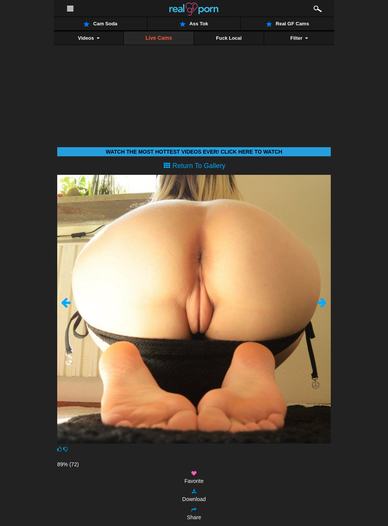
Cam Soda (100, 24)
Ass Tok (194, 24)
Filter (299, 38)
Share (194, 513)
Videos (88, 38)
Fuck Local (229, 38)
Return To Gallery (194, 166)
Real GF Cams (287, 24)
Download (194, 495)
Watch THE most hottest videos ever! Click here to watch (194, 152)
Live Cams (159, 38)
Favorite (194, 477)
